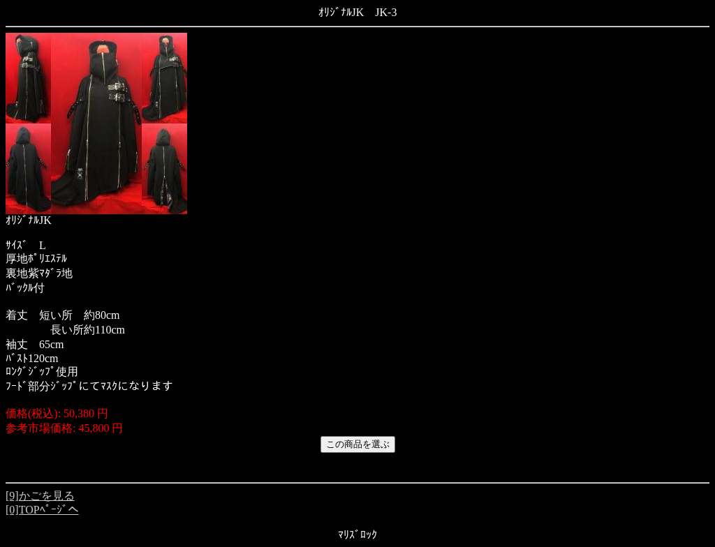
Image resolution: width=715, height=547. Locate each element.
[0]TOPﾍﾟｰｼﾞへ (42, 510)
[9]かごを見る (40, 496)
